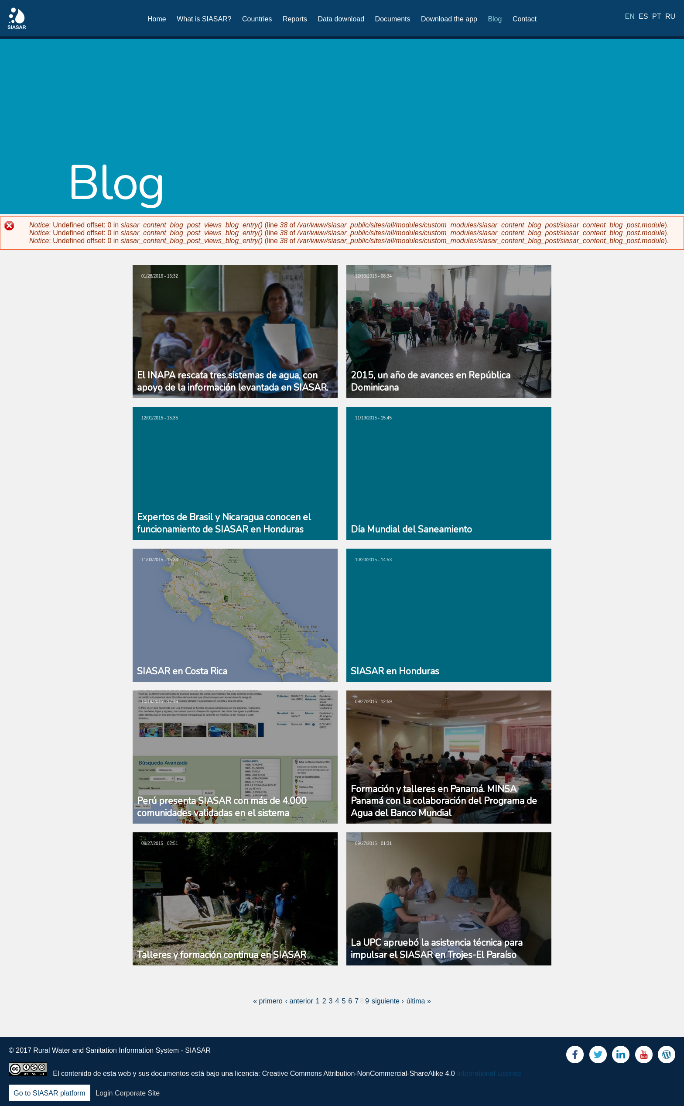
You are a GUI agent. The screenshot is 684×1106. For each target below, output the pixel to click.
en (630, 18)
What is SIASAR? (204, 19)
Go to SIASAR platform (50, 1093)
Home (156, 19)
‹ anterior (299, 1001)
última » (419, 1001)
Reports (295, 19)
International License (489, 1073)
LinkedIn (620, 1056)
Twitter (598, 1056)
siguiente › (388, 1001)
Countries (257, 19)
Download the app (449, 19)
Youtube (644, 1056)
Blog (495, 19)
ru (670, 18)
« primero (268, 1001)
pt (656, 18)
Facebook (575, 1056)
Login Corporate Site (128, 1093)
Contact (525, 19)
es (643, 18)
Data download (341, 19)
